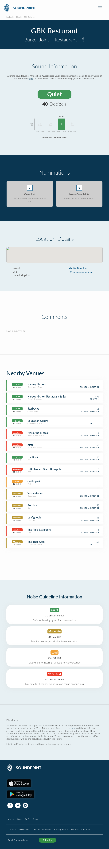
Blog (19, 819)
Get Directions (78, 268)
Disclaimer (24, 829)
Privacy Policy (61, 829)
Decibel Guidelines (41, 829)
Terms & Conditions (80, 829)
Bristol (18, 17)
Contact (12, 829)
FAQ (27, 819)
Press (35, 819)
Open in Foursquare (81, 272)
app (31, 78)
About (11, 819)
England (9, 17)
